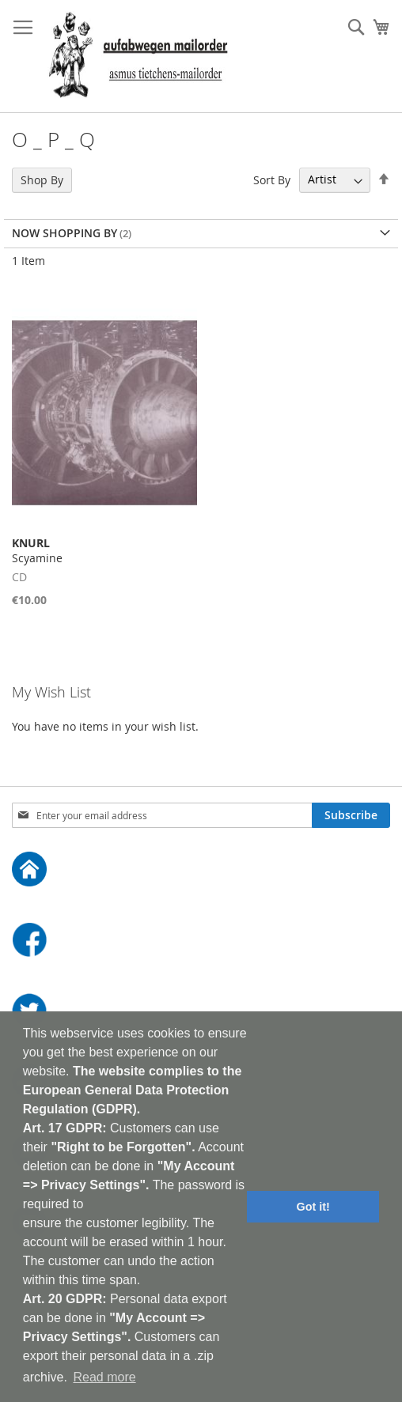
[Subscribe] (351, 815)
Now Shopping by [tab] (64, 232)
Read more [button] (104, 1377)
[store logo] (138, 56)
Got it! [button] (313, 1206)
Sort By (271, 179)
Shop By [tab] (42, 179)
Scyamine (37, 550)
